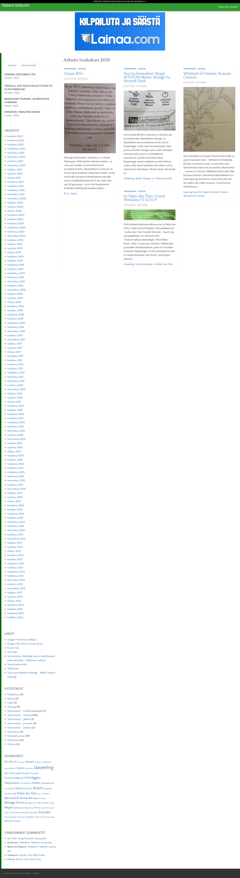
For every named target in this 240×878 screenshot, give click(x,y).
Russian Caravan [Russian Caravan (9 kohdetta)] (29, 812)
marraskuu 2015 (16, 439)
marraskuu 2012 (16, 588)
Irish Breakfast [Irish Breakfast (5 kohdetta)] (25, 783)
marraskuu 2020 (16, 198)
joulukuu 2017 (15, 335)
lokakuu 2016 (14, 393)
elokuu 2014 (14, 501)
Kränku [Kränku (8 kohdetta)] (29, 788)
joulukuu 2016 (15, 385)
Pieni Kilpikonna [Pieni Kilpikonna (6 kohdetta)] (27, 808)
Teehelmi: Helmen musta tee (35, 842)
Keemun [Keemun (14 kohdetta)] (20, 788)
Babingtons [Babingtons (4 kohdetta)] (38, 762)
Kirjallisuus (13, 694)
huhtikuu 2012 (15, 617)
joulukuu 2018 (15, 285)
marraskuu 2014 (16, 488)
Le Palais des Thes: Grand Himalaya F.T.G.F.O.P (144, 198)
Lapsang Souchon (192, 192)
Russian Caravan (219, 192)
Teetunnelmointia (17, 664)
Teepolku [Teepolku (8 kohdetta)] (29, 817)
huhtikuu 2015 (15, 468)
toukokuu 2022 (15, 140)
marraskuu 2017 (16, 339)
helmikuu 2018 (15, 327)
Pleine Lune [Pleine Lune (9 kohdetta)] (40, 807)
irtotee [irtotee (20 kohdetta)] (36, 783)
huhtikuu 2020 (15, 223)
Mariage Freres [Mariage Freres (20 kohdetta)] (14, 802)
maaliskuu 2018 (16, 323)
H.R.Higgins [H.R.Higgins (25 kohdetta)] (32, 778)
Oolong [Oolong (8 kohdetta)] (16, 808)
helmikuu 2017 (15, 376)
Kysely (11, 698)
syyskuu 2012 (14, 596)
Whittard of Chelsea (194, 196)
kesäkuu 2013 (14, 559)
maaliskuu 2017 (16, 372)
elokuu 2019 (14, 252)
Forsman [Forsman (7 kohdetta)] (35, 773)
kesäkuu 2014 (14, 509)
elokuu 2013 (14, 551)
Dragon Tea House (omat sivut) (24, 643)
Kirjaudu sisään (228, 7)
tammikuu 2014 (16, 530)
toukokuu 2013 (15, 563)
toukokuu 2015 (15, 463)
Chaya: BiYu (73, 74)
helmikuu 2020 (16, 231)
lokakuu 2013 (14, 542)
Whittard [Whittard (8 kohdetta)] (8, 821)
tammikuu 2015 (16, 480)
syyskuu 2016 (15, 397)
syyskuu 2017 (14, 347)
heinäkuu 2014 (15, 505)
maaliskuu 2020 (16, 227)
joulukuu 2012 (15, 584)
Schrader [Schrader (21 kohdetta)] (45, 812)
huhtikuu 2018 (15, 318)
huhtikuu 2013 (15, 567)
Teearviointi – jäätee (18, 719)
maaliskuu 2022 (16, 148)
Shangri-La (148, 178)
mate (10, 702)
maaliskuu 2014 (16, 522)
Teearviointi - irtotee (75, 69)
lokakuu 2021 (14, 169)
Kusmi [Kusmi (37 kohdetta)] (38, 788)
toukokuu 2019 (15, 264)
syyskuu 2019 (15, 248)
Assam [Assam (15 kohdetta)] (30, 761)
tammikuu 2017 (16, 381)
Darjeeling (129, 178)
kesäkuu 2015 (14, 459)
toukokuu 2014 (15, 513)
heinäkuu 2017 (15, 356)
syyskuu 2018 (15, 298)
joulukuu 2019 (15, 240)
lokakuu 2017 (14, 343)
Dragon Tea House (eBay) (21, 639)
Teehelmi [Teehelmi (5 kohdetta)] (21, 817)
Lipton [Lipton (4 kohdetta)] (40, 794)
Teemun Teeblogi (15, 5)
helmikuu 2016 (15, 426)
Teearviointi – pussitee (20, 723)
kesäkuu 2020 (15, 219)
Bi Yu (66, 193)
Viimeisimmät (29, 65)
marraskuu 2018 (16, 289)
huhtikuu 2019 (15, 269)
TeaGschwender (164, 178)
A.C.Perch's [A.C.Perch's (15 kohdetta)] (11, 761)
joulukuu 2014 (15, 484)
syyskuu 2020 (15, 206)
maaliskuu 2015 (16, 472)
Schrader (12, 652)
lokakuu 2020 (15, 202)
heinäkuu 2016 (15, 405)
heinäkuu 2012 (15, 605)
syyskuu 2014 (14, 497)
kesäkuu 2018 (15, 310)
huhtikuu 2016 (15, 418)
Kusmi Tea (13, 647)
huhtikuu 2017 (15, 368)
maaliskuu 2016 (16, 422)
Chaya (73, 193)
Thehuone (13, 668)
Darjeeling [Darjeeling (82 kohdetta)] (43, 767)
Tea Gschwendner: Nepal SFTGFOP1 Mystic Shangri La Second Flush (147, 77)
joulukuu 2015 (15, 435)
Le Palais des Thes (163, 264)
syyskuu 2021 (14, 173)
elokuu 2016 (14, 401)
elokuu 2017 (14, 352)
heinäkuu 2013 (15, 555)
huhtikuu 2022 (15, 144)
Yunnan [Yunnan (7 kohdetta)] (17, 821)
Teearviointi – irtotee (19, 715)
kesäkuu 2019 (15, 260)
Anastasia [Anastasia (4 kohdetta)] (22, 762)
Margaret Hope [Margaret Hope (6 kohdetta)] (39, 798)
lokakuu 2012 (14, 592)
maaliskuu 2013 (16, 571)
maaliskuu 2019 (16, 273)
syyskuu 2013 (14, 547)
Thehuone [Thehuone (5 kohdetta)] (38, 817)
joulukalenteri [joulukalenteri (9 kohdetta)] (47, 783)
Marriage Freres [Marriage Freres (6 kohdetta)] (31, 803)
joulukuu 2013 (15, 534)
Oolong (11, 706)
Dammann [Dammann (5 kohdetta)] (29, 768)
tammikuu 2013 (16, 580)
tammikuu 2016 (16, 430)
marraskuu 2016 (16, 389)
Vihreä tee (13, 740)
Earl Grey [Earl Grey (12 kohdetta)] (9, 773)
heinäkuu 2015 (15, 455)
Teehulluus (13, 731)
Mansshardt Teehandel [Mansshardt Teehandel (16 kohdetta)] (18, 798)
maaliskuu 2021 (16, 190)
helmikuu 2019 (15, 277)
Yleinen (11, 744)
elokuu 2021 (14, 177)
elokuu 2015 (14, 451)
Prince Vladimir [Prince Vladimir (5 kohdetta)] (15, 813)
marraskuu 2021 (16, 165)
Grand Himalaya (143, 264)
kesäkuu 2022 (15, 136)
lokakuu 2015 (14, 443)
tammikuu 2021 (16, 194)
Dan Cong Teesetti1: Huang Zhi (29, 838)
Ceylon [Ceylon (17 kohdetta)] (20, 768)
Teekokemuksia (16, 736)
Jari (9, 838)
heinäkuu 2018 (15, 306)
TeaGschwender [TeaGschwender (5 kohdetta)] (10, 817)
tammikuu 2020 (16, 235)
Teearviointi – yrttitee (19, 727)
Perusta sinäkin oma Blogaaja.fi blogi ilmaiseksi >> (120, 1)
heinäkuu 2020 (15, 215)
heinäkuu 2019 (15, 256)
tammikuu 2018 (16, 331)
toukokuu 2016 (15, 414)
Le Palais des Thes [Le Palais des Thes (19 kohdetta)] (25, 793)
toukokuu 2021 (15, 186)
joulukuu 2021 (15, 161)
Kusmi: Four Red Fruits (32, 855)
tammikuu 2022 (16, 157)
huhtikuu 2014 (15, 517)
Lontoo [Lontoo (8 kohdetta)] (46, 794)
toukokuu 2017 (15, 364)
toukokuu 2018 (15, 314)
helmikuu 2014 (15, 526)
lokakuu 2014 (14, 493)
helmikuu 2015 (15, 476)
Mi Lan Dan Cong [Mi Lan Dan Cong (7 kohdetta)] (46, 803)
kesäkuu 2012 (14, 609)
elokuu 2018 (14, 302)
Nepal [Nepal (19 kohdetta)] (8, 807)
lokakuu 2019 (14, 244)
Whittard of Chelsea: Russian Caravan (207, 75)
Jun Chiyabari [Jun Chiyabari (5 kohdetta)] (9, 789)
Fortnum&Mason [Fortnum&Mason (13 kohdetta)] (14, 778)
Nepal (138, 178)
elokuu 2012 (14, 600)
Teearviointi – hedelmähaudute (25, 711)
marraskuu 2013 (16, 538)
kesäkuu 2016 (15, 410)
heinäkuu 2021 (15, 182)
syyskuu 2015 (14, 447)
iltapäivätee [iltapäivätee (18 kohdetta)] (11, 783)
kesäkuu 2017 (14, 360)
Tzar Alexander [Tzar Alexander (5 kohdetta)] (49, 817)
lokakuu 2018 (14, 293)
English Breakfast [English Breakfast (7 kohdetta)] (22, 773)
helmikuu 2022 (15, 152)
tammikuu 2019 (16, 281)
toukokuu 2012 (15, 613)
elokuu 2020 (14, 210)
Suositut (12, 65)
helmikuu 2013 (15, 575)
